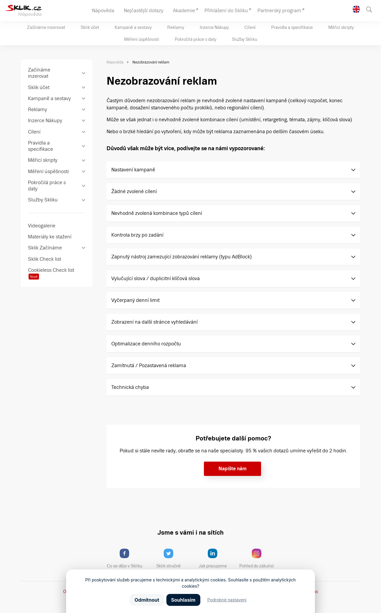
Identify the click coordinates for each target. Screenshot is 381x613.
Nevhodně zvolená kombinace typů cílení (156, 213)
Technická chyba (130, 387)
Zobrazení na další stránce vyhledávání (154, 322)
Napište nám (232, 468)
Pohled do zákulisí (258, 558)
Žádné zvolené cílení (134, 191)
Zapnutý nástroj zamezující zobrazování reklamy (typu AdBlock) (181, 257)
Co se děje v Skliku (126, 558)
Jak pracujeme (216, 558)
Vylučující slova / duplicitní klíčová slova (155, 278)
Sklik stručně (173, 558)
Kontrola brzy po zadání (137, 235)
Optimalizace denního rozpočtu (146, 344)
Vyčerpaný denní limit (135, 300)
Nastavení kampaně (133, 170)
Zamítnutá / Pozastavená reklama (148, 365)
